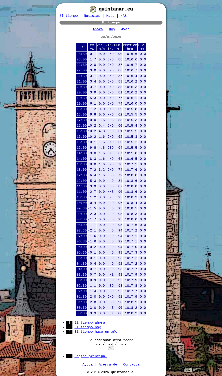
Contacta (131, 365)
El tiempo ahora (89, 323)
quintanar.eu (116, 9)
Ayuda (87, 365)
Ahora (98, 29)
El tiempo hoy (87, 327)
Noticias (92, 16)
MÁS (124, 16)
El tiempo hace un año (95, 332)
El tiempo (69, 16)
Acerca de (108, 365)
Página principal (90, 356)
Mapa (110, 16)
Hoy (112, 29)
